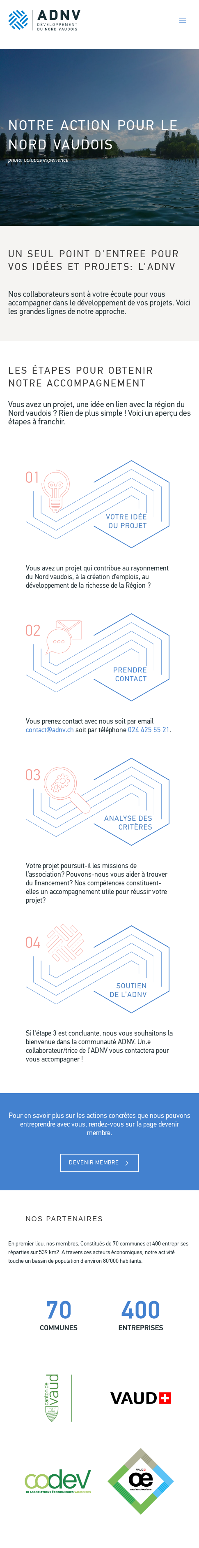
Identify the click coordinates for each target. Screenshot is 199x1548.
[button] (99, 1163)
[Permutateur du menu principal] (182, 20)
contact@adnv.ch (50, 730)
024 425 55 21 (149, 730)
